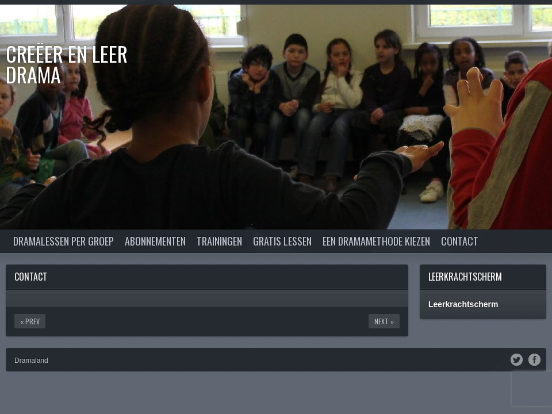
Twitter (517, 359)
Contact (459, 240)
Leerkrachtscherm (465, 276)
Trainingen (219, 240)
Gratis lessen (282, 240)
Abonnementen (155, 240)
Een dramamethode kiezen (376, 240)
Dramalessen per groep (63, 240)
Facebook (534, 359)
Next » (384, 321)
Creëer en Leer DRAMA (67, 63)
